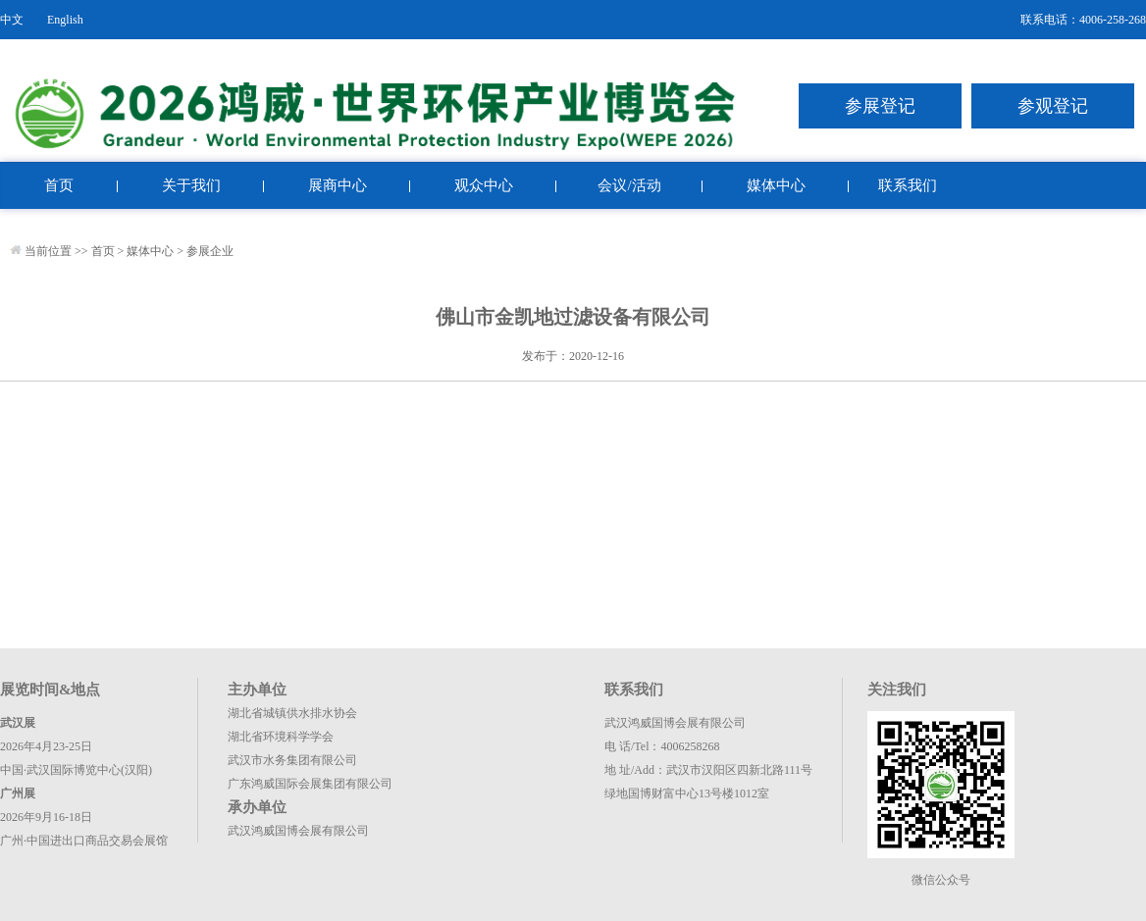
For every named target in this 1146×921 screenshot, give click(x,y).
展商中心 (337, 185)
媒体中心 (776, 185)
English (65, 19)
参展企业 (210, 251)
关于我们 (191, 185)
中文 (12, 19)
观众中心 (483, 185)
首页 (59, 185)
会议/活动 (629, 185)
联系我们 (907, 185)
